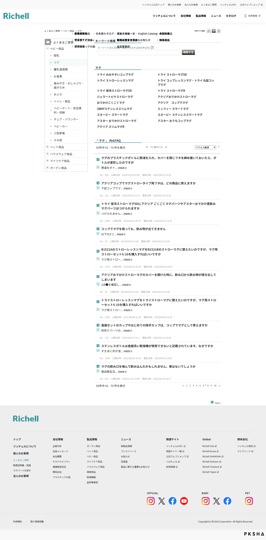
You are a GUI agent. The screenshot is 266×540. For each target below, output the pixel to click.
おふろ (58, 94)
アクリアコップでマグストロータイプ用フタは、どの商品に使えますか (148, 183)
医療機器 (91, 477)
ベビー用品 (68, 30)
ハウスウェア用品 (61, 154)
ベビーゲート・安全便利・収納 (67, 110)
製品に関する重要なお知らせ (135, 466)
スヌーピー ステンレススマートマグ (180, 115)
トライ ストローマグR (171, 90)
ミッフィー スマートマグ (173, 109)
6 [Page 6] (203, 385)
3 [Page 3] (193, 385)
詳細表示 (122, 167)
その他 (58, 140)
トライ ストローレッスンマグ (115, 80)
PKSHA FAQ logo (254, 533)
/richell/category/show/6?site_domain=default (47, 161)
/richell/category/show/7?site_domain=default (47, 154)
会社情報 (186, 16)
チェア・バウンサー (66, 119)
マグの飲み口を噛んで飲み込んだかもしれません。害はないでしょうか (148, 366)
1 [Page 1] (186, 385)
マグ (56, 62)
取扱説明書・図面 (22, 465)
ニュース (216, 16)
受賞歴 (124, 461)
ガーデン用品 (58, 168)
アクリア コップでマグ (173, 102)
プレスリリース (128, 451)
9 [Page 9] (211, 385)
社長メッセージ (60, 451)
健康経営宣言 (59, 466)
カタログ (231, 16)
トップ (17, 439)
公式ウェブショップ (250, 4)
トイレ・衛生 (62, 101)
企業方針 (57, 446)
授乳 (56, 55)
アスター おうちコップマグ (174, 121)
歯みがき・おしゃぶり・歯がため (69, 85)
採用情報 (252, 15)
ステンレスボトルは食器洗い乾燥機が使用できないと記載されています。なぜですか (157, 346)
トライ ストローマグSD (172, 74)
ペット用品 (57, 147)
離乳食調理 (61, 69)
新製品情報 (126, 446)
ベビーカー (61, 126)
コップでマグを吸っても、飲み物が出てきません (133, 229)
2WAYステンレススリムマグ (114, 109)
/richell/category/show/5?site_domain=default (47, 49)
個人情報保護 (37, 521)
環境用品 (91, 471)
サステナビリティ (61, 461)
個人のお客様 (174, 4)
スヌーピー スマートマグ (112, 115)
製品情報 (201, 16)
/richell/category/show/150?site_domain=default (47, 168)
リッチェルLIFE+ (228, 4)
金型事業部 (92, 482)
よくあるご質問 (209, 4)
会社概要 (57, 456)
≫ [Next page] (220, 385)
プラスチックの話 (62, 477)
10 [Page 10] (215, 385)
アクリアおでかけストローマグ (177, 97)
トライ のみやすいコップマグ (115, 74)
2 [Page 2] (190, 385)
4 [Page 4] (196, 385)
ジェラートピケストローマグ (115, 97)
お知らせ (125, 456)
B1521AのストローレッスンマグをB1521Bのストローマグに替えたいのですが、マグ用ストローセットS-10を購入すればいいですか (159, 251)
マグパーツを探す (22, 470)
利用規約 (17, 521)
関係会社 (57, 471)
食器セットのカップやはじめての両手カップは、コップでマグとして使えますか (154, 325)
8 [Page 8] (208, 385)
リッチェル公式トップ (153, 4)
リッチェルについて (164, 16)
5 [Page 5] (200, 385)
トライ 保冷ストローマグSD (114, 90)
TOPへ (218, 402)
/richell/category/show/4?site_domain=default (47, 147)
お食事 (58, 76)
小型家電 (59, 133)
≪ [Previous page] (183, 385)
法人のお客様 (191, 4)
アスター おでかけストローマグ (116, 121)
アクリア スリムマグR (110, 127)
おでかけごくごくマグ (111, 102)
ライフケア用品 (59, 161)
